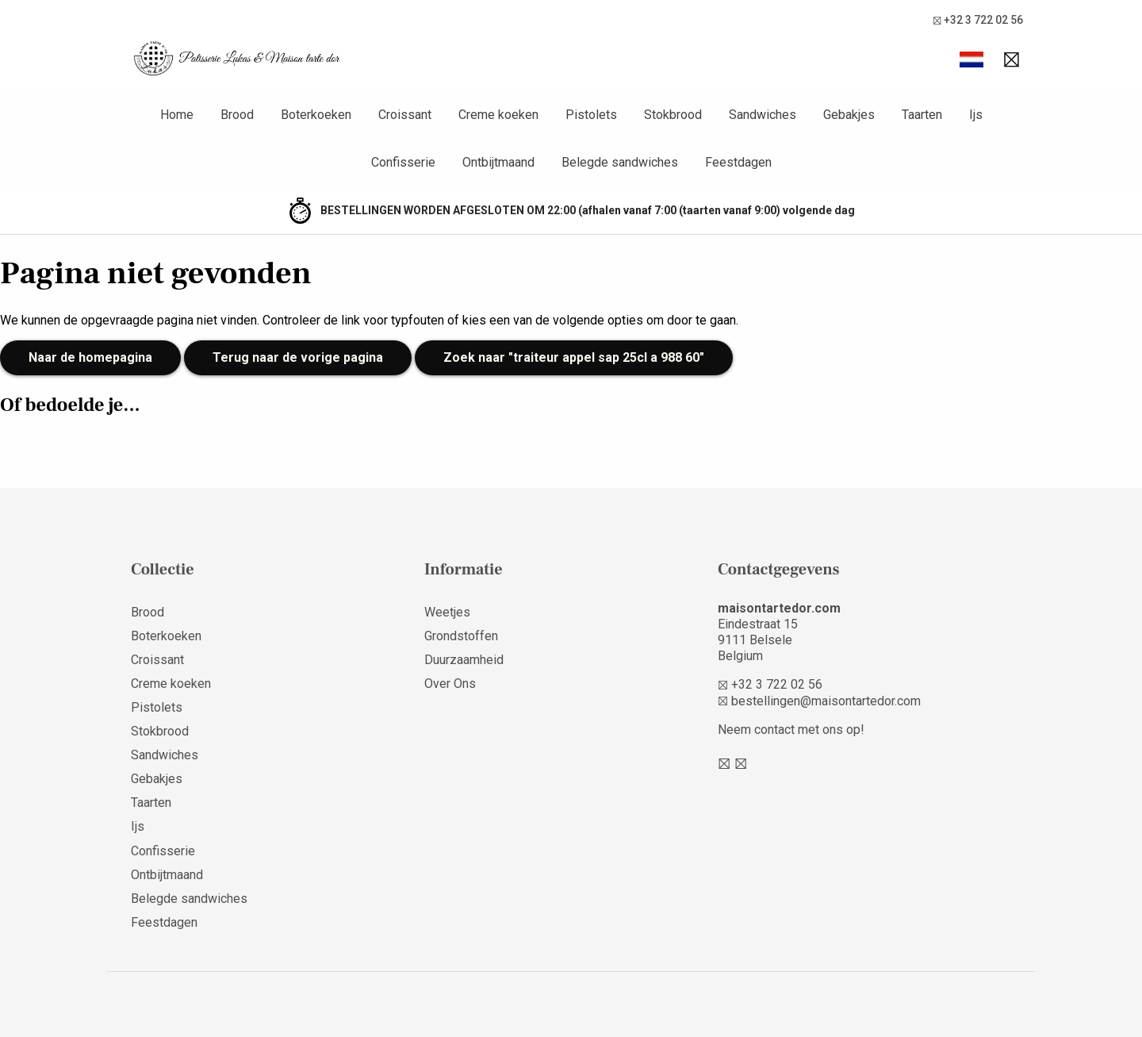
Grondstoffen (461, 635)
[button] (971, 59)
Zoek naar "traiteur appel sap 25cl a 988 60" (573, 357)
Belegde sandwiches (189, 898)
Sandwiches (164, 754)
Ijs (137, 826)
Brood (147, 612)
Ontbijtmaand (167, 874)
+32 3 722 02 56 (978, 20)
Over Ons (450, 683)
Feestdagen (164, 922)
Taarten (151, 802)
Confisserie (163, 850)
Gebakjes (156, 778)
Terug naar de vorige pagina (298, 357)
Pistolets (156, 707)
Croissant (157, 659)
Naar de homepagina (90, 357)
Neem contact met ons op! (791, 729)
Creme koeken (171, 683)
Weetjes (447, 612)
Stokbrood (160, 731)
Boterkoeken (166, 635)
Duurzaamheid (464, 659)
